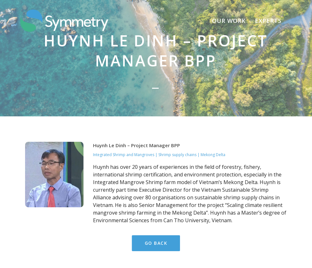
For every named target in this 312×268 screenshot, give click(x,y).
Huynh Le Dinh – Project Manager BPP (136, 116)
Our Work (229, 20)
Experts (268, 20)
